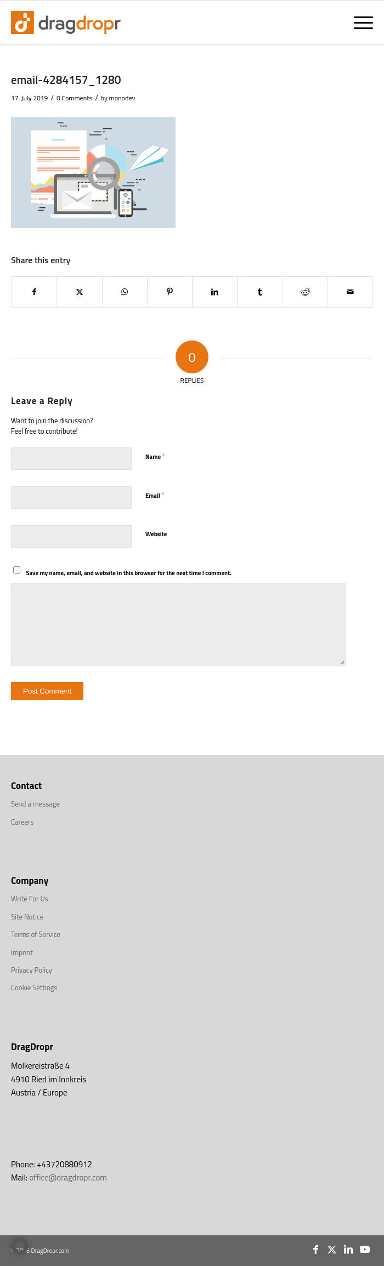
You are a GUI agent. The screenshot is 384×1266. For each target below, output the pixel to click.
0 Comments (74, 98)
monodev (122, 98)
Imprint (22, 952)
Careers (22, 821)
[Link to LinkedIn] (348, 1249)
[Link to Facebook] (315, 1249)
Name (155, 456)
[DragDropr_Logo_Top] (156, 22)
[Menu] (358, 22)
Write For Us (29, 898)
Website (156, 534)
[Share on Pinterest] (170, 292)
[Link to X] (332, 1249)
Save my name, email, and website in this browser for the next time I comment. (128, 573)
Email (155, 495)
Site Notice (27, 916)
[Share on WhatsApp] (125, 292)
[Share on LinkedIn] (215, 292)
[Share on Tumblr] (260, 292)
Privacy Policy (31, 969)
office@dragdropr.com (67, 1177)
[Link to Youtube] (365, 1249)
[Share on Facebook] (34, 292)
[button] (19, 1246)
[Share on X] (79, 292)
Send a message (35, 803)
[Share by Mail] (350, 292)
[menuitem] (358, 22)
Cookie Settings (34, 987)
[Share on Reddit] (305, 292)
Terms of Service (35, 934)
